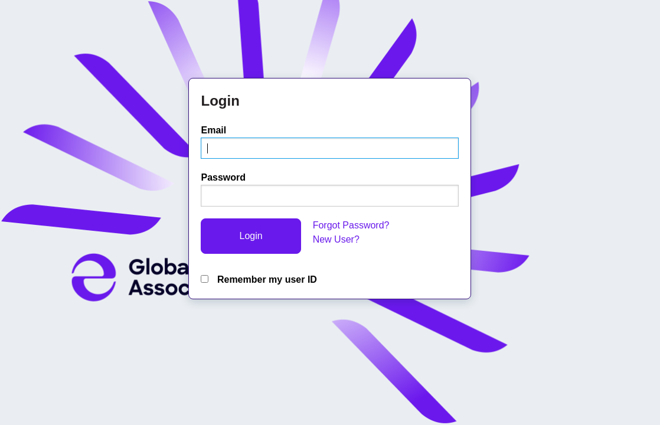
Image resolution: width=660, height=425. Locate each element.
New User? (336, 239)
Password (223, 177)
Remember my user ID (258, 279)
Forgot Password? (351, 225)
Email (213, 130)
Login (250, 236)
